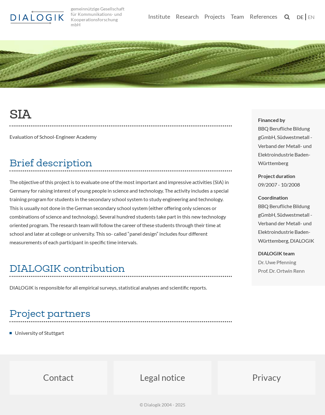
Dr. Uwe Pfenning (277, 262)
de (300, 17)
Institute (159, 16)
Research (187, 16)
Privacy (266, 377)
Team (237, 16)
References (263, 16)
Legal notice (162, 377)
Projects (214, 16)
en (311, 17)
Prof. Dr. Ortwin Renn (281, 271)
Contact (58, 377)
